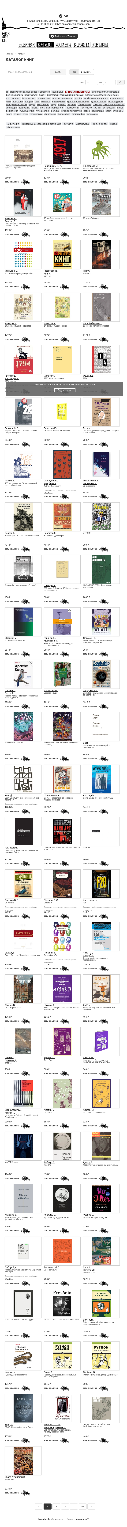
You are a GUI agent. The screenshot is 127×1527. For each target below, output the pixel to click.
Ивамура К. (10, 323)
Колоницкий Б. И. (53, 166)
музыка (62, 104)
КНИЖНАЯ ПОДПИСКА (77, 92)
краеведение (58, 101)
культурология (98, 101)
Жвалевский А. (91, 480)
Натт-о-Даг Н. (12, 378)
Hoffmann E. (89, 1270)
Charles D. (10, 1005)
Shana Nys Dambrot (15, 1477)
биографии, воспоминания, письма (65, 95)
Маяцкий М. (11, 638)
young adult (57, 92)
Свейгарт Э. (89, 1372)
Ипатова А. (10, 218)
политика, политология (52, 107)
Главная (9, 54)
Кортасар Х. (50, 533)
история (29, 101)
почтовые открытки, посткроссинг (98, 107)
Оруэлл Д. (88, 376)
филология (50, 114)
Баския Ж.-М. (51, 690)
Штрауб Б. (88, 955)
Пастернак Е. (90, 483)
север (87, 111)
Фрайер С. (88, 1214)
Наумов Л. (49, 1005)
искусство (18, 101)
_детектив (68, 124)
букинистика (28, 98)
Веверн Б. (10, 533)
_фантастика (13, 127)
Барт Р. (86, 743)
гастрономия (43, 98)
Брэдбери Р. (50, 483)
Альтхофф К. (11, 847)
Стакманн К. (89, 638)
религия (55, 111)
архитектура (31, 95)
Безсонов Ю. (50, 428)
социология (98, 111)
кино (37, 101)
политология (72, 107)
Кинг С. (47, 273)
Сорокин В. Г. (12, 900)
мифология (43, 104)
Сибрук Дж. (10, 1267)
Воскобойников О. (92, 323)
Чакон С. (87, 952)
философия (64, 114)
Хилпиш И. (10, 1372)
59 (82, 1506)
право (120, 107)
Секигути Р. (50, 585)
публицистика (27, 111)
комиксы (45, 101)
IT (7, 92)
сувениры (118, 111)
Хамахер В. (11, 1214)
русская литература (71, 111)
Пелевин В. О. (51, 900)
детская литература (62, 98)
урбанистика (36, 114)
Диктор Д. (88, 1162)
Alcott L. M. (49, 1110)
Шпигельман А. (52, 795)
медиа (32, 104)
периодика (24, 107)
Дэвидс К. (10, 480)
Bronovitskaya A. (13, 1110)
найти (58, 72)
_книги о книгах (99, 124)
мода (53, 104)
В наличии (86, 72)
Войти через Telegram (63, 36)
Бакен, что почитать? (78, 1519)
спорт (108, 111)
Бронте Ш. (49, 1057)
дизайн (78, 98)
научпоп (71, 104)
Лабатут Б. (49, 1162)
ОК (120, 82)
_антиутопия (12, 124)
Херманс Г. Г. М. (52, 1424)
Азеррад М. (89, 795)
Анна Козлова (90, 900)
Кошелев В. (50, 1214)
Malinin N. (10, 1112)
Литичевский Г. (51, 1267)
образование (84, 104)
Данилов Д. (11, 1060)
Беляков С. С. (12, 428)
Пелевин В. (50, 952)
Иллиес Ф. (49, 376)
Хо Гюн (86, 1005)
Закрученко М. (90, 690)
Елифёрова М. (90, 166)
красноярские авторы (78, 101)
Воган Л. (48, 1372)
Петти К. (9, 693)
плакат (34, 107)
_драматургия (82, 124)
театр (9, 114)
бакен (42, 95)
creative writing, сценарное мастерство (30, 92)
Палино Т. (10, 690)
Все (74, 72)
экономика (92, 114)
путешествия (42, 111)
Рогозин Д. (10, 221)
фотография (78, 114)
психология (12, 111)
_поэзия (113, 124)
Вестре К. (88, 428)
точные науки (21, 114)
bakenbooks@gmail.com (50, 1519)
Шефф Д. (10, 952)
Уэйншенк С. (11, 271)
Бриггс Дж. (88, 1319)
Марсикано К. (51, 640)
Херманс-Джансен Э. (55, 1427)
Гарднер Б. (49, 638)
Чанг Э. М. (88, 1057)
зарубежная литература (96, 98)
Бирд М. (9, 1424)
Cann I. (86, 1267)
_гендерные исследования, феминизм (41, 124)
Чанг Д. (8, 795)
